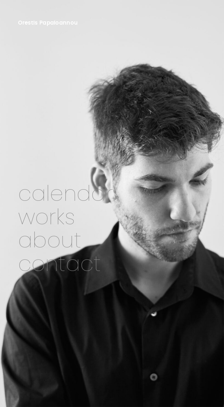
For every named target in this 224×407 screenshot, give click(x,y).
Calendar (65, 194)
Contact (59, 264)
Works (46, 218)
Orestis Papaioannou (48, 23)
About (49, 241)
